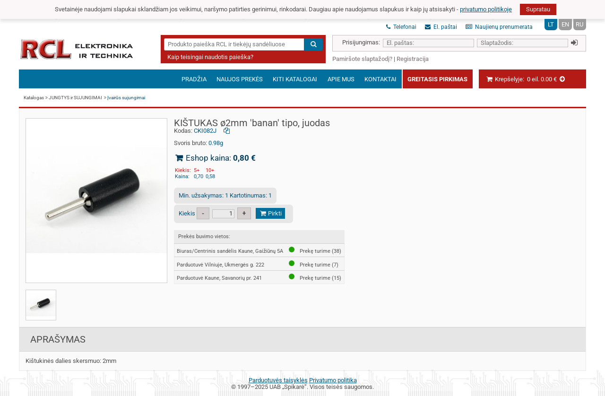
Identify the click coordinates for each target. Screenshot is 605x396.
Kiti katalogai (295, 79)
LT (551, 24)
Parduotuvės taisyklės (278, 380)
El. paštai (441, 27)
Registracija (413, 58)
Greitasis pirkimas (437, 79)
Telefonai (401, 27)
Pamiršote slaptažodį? (362, 58)
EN (565, 24)
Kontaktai (380, 79)
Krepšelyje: (525, 79)
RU (579, 24)
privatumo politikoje (486, 9)
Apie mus (341, 79)
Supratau (538, 9)
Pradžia (194, 79)
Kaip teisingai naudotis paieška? (210, 56)
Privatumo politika (333, 380)
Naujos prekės (239, 79)
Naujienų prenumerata (499, 27)
